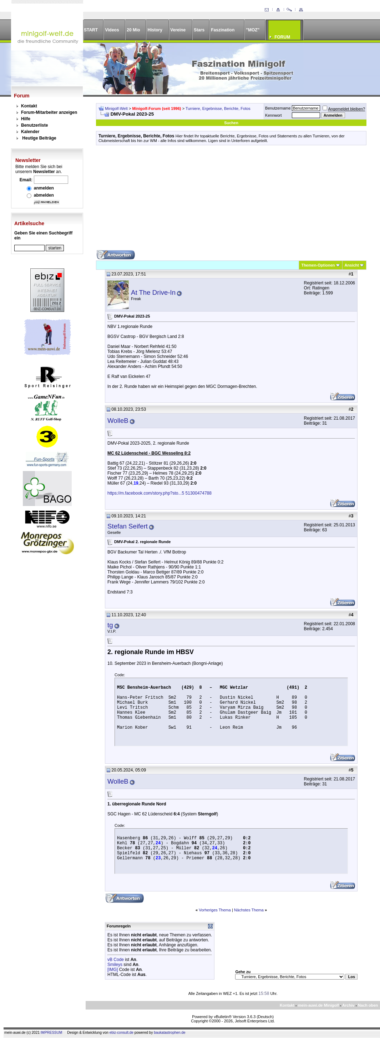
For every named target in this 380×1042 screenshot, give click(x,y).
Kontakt (29, 105)
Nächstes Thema (249, 910)
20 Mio (133, 29)
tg (110, 625)
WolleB (117, 420)
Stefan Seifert (127, 526)
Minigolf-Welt (116, 108)
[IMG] (112, 969)
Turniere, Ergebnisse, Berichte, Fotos (218, 108)
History (155, 29)
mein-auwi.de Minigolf (318, 1005)
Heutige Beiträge (39, 138)
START (91, 29)
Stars (199, 29)
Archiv (348, 1005)
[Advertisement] (231, 200)
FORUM (282, 37)
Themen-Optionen (318, 265)
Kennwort (273, 115)
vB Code (115, 959)
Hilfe (25, 118)
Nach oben (368, 1005)
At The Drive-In (153, 292)
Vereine (178, 29)
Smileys (114, 964)
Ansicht (352, 265)
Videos (112, 29)
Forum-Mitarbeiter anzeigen (49, 112)
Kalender (30, 131)
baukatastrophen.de (169, 1033)
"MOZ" (252, 29)
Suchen (231, 123)
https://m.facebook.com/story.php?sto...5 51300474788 (159, 493)
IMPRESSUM (51, 1033)
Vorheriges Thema (215, 910)
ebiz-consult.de (121, 1033)
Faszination (222, 29)
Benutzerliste (34, 125)
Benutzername (278, 108)
